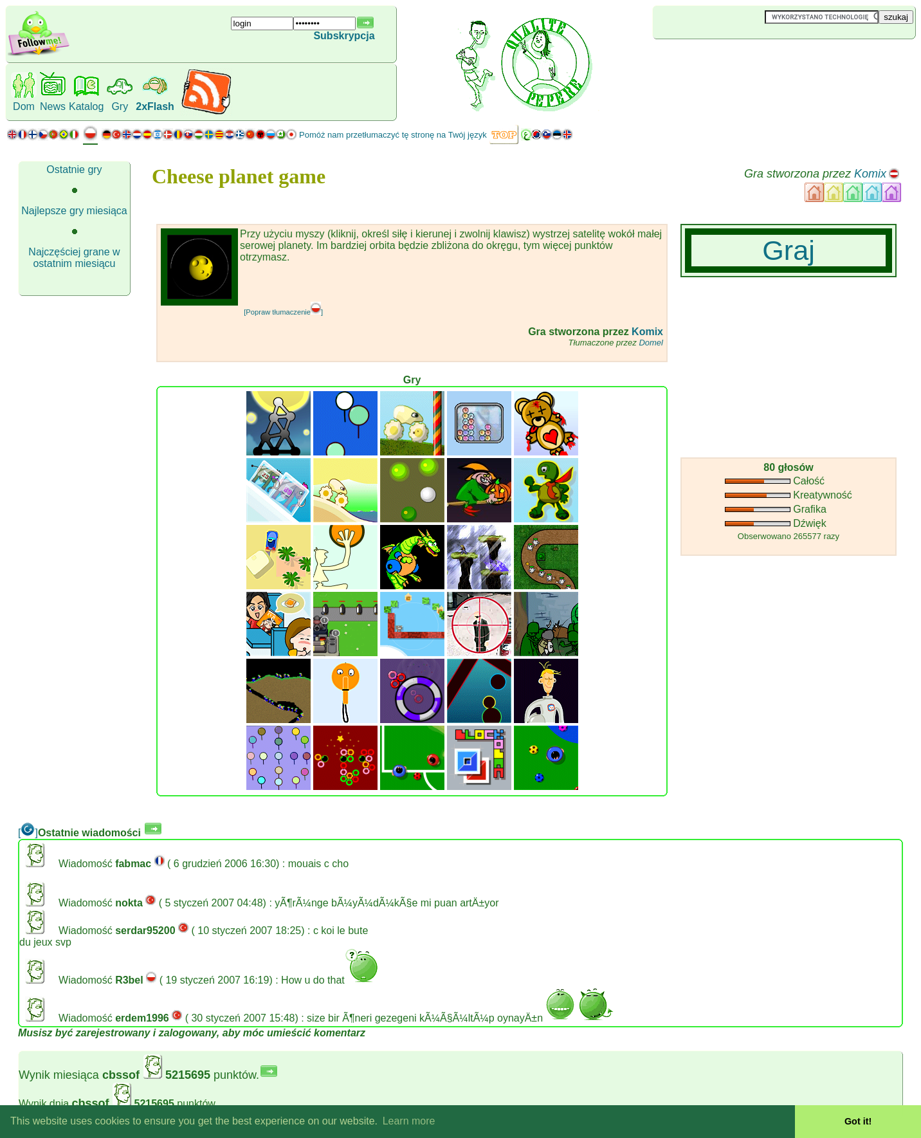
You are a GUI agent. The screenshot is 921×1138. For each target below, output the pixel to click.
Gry (119, 106)
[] (28, 832)
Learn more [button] (409, 1120)
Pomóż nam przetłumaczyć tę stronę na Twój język (393, 135)
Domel (651, 342)
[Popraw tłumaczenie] (283, 312)
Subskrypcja (343, 35)
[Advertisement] (729, 60)
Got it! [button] (857, 1121)
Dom (24, 106)
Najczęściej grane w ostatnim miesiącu (74, 257)
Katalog (86, 106)
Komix (870, 173)
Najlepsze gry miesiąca (74, 210)
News (53, 106)
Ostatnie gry (74, 169)
